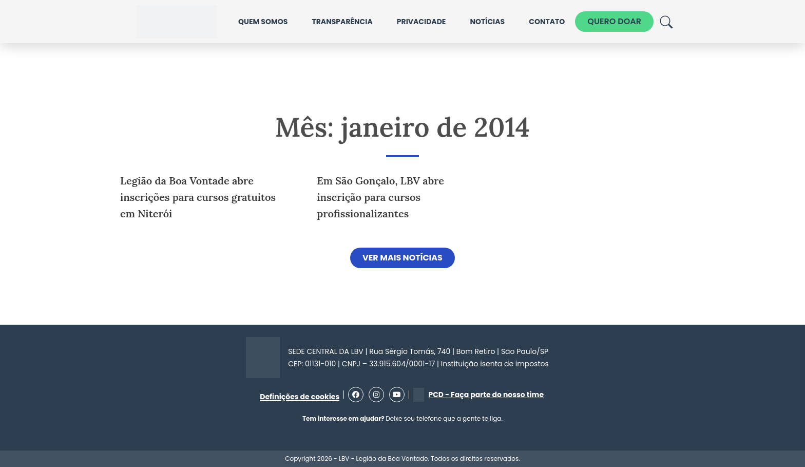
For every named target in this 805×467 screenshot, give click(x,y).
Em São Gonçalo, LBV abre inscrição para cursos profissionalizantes (380, 197)
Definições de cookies (299, 396)
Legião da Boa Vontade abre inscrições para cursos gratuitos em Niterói (198, 197)
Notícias (487, 21)
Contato (547, 21)
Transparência (342, 21)
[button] (402, 258)
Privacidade (421, 21)
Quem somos (263, 21)
